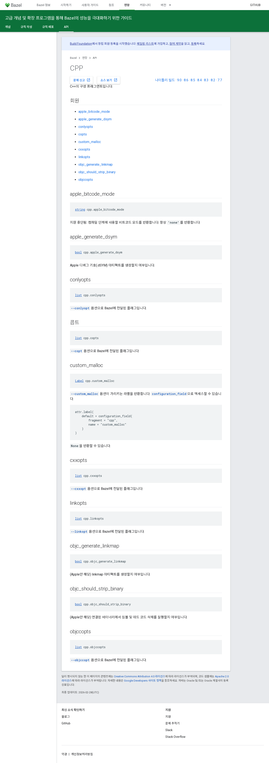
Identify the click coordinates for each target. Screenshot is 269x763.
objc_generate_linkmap (95, 164)
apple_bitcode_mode (94, 112)
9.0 (179, 80)
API (95, 57)
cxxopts (84, 149)
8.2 (213, 80)
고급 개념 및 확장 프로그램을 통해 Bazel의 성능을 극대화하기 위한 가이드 (68, 18)
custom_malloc (89, 142)
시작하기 (66, 5)
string (80, 209)
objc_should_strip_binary (97, 172)
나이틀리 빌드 (165, 80)
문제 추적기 (172, 723)
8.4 (199, 80)
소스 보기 (108, 80)
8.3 (206, 80)
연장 (84, 57)
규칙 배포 (48, 27)
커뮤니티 (145, 5)
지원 (168, 716)
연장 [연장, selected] (127, 5)
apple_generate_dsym (95, 119)
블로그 (66, 716)
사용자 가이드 (90, 5)
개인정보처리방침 (82, 754)
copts (82, 134)
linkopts (84, 157)
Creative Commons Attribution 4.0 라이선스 (139, 676)
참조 (111, 5)
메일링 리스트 (145, 43)
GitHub (255, 5)
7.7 (220, 80)
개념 (8, 27)
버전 (163, 5)
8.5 (193, 80)
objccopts (85, 180)
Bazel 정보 (43, 5)
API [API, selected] (66, 27)
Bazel (73, 57)
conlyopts (85, 127)
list (78, 295)
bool (78, 252)
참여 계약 (175, 43)
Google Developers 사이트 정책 (142, 680)
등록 (193, 43)
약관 (64, 754)
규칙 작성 (26, 27)
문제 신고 (81, 80)
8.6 (186, 80)
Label (79, 381)
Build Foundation (81, 43)
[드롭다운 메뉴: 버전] (172, 5)
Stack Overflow (175, 736)
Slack (169, 730)
